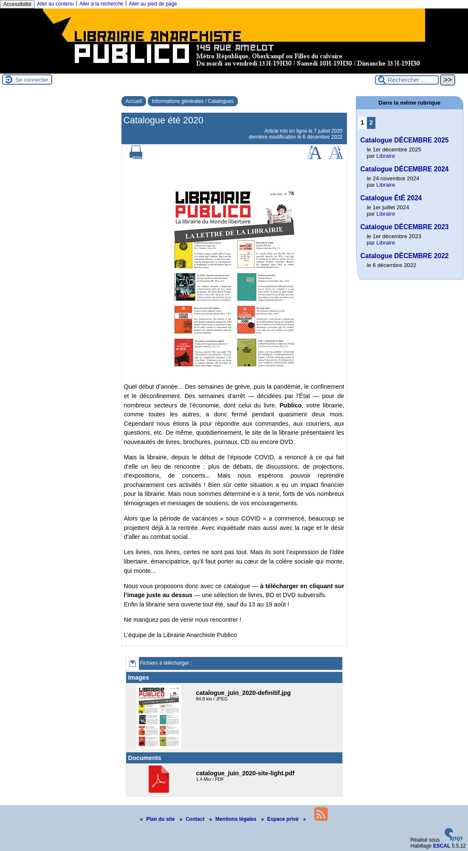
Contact (193, 819)
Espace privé (280, 819)
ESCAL (442, 846)
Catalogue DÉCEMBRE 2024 (405, 169)
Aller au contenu (55, 4)
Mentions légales (233, 819)
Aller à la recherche (101, 4)
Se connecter (31, 80)
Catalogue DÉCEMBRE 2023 (405, 227)
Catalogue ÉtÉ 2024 (391, 198)
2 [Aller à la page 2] (371, 122)
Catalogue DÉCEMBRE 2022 (405, 255)
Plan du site (158, 819)
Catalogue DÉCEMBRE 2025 (405, 140)
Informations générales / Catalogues (193, 101)
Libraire (385, 156)
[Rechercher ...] (407, 80)
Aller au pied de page (153, 4)
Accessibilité (17, 4)
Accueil (134, 101)
